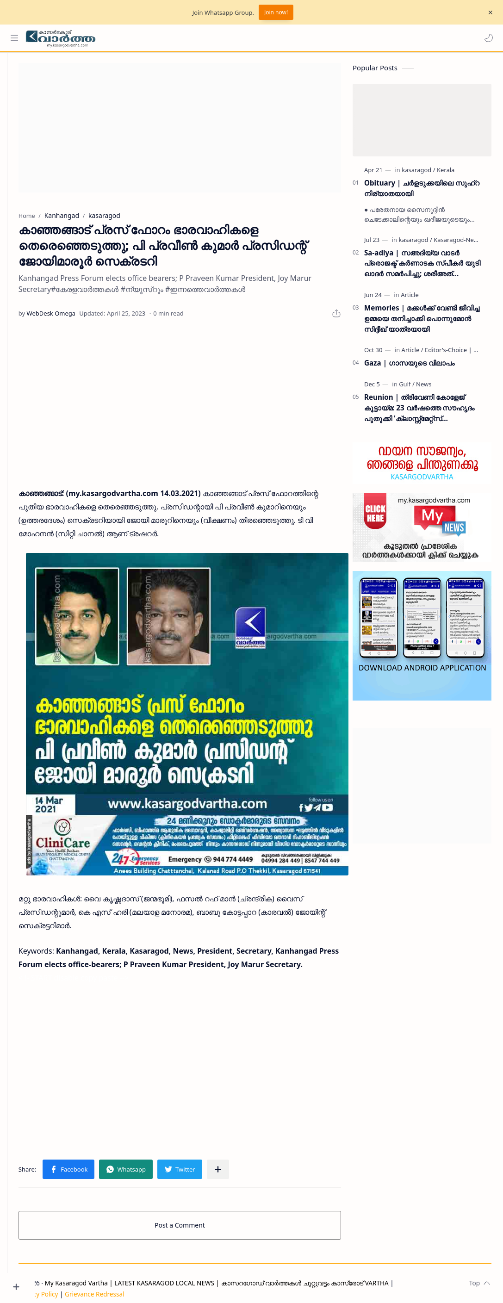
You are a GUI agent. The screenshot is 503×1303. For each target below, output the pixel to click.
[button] (487, 38)
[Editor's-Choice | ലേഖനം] (460, 353)
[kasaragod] (418, 173)
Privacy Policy (66, 1283)
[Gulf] (407, 388)
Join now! (276, 12)
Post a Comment (193, 1214)
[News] (423, 388)
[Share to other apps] (246, 1158)
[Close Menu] (488, 12)
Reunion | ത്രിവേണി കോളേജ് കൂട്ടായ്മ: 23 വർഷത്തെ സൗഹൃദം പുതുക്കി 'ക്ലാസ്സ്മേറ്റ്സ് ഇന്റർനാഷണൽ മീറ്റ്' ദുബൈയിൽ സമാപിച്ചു (419, 411)
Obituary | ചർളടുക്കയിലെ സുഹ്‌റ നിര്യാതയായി (421, 192)
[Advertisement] (193, 131)
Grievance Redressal (122, 1283)
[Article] (410, 298)
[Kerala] (445, 173)
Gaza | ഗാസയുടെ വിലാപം (409, 366)
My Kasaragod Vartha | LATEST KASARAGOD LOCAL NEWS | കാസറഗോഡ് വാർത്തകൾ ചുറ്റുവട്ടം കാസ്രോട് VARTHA (244, 1272)
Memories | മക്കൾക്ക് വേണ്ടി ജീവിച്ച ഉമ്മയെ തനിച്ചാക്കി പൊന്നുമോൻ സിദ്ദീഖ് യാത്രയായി (421, 322)
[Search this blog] (192, 38)
